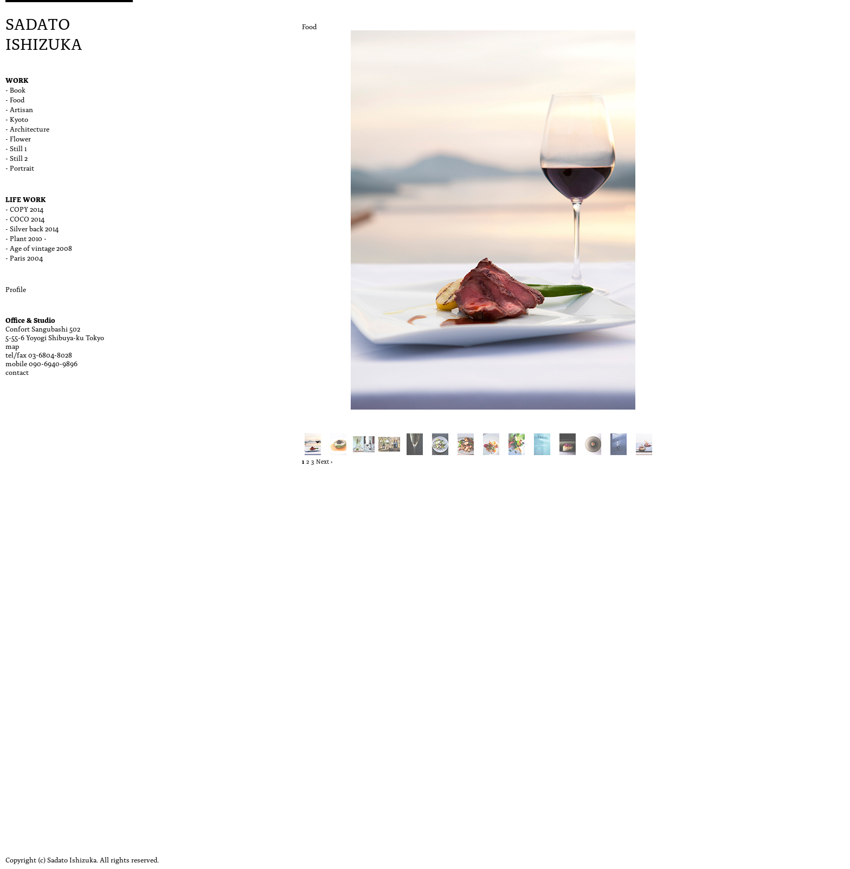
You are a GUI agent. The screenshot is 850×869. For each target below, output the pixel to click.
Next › (324, 461)
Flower (20, 138)
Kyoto (19, 119)
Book (17, 89)
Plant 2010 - (28, 238)
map (12, 346)
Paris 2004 (26, 257)
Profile (15, 289)
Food (17, 99)
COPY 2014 (26, 208)
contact (17, 372)
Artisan (21, 109)
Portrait (22, 167)
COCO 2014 (27, 218)
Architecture (29, 128)
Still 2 (19, 158)
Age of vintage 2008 (41, 247)
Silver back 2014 (34, 228)
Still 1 (18, 148)
